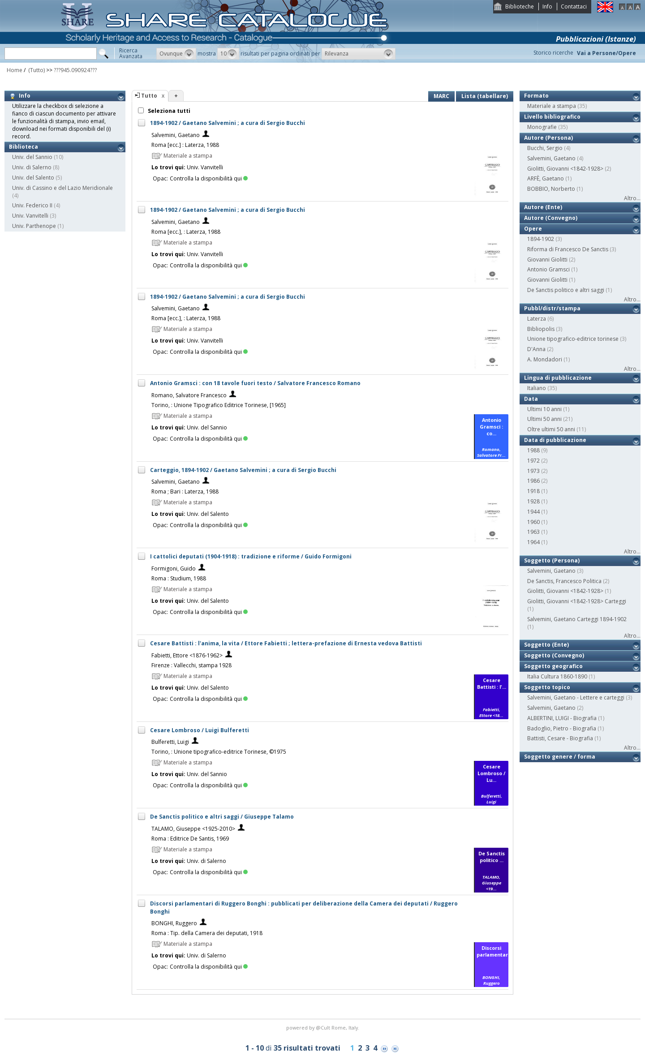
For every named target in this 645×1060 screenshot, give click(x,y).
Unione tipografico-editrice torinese (573, 339)
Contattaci (574, 6)
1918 (533, 491)
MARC (441, 96)
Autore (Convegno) (550, 218)
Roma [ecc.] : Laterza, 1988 (185, 145)
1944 (533, 511)
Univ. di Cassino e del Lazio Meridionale (62, 188)
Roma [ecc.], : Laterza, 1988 (185, 232)
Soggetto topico (547, 687)
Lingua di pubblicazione (558, 378)
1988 (533, 450)
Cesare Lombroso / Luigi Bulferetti (199, 730)
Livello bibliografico (552, 116)
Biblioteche (519, 6)
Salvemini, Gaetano (175, 135)
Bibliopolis (541, 329)
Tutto (149, 95)
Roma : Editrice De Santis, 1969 (190, 838)
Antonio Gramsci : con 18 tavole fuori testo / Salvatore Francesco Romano (255, 383)
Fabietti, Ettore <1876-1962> (187, 655)
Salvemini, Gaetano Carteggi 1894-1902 (577, 619)
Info (547, 6)
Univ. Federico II (32, 205)
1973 (533, 471)
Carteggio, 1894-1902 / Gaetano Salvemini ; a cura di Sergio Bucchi (243, 470)
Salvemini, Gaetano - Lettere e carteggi (575, 697)
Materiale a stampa (551, 106)
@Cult (323, 1027)
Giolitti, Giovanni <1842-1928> (565, 168)
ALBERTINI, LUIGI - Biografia (562, 718)
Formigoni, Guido (173, 568)
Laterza (536, 318)
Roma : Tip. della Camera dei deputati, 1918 (206, 933)
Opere (533, 228)
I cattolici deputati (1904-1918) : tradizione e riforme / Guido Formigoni (251, 556)
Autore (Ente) (543, 207)
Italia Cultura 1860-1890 (557, 676)
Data (531, 399)
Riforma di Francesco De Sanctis (567, 249)
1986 (533, 481)
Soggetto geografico (553, 666)
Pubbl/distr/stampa (552, 308)
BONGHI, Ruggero (174, 923)
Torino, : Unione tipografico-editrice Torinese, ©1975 (218, 751)
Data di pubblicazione (555, 440)
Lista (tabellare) (484, 96)
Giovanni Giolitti (547, 259)
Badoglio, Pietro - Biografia (561, 728)
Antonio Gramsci (548, 269)
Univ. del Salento (33, 177)
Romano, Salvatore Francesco (189, 395)
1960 (533, 522)
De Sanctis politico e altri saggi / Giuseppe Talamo (222, 816)
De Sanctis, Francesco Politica (564, 581)
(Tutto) (36, 70)
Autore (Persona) (548, 138)
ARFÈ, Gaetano (545, 178)
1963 (533, 532)
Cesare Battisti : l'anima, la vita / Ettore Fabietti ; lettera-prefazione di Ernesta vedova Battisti (286, 643)
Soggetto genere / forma (559, 756)
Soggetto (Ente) (546, 644)
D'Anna (536, 349)
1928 (533, 501)
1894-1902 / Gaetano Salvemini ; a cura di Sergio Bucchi (227, 123)
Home (14, 70)
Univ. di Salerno (32, 167)
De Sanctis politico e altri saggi (565, 290)
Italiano (536, 388)
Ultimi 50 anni (544, 419)
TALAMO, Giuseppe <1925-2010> (193, 829)
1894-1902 (540, 239)
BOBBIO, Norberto (551, 189)
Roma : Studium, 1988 (178, 578)
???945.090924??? (75, 70)
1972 (533, 460)
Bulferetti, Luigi (170, 742)
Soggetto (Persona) (552, 560)
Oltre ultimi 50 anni (551, 429)
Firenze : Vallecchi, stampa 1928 (191, 665)
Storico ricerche (553, 52)
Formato (536, 95)
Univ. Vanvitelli (30, 215)
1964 (533, 542)
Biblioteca (23, 146)
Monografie (542, 127)
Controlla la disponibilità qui (209, 178)
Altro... (632, 198)
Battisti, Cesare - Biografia (560, 738)
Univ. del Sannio (32, 157)
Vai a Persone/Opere (606, 53)
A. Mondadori (544, 359)
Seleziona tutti (168, 111)
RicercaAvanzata (130, 53)
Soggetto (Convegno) (554, 655)
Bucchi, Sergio (545, 148)
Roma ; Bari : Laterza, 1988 (185, 491)
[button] (176, 54)
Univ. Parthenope (34, 226)
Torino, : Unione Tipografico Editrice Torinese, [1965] (218, 405)
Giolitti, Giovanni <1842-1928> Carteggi (576, 601)
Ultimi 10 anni (544, 409)
